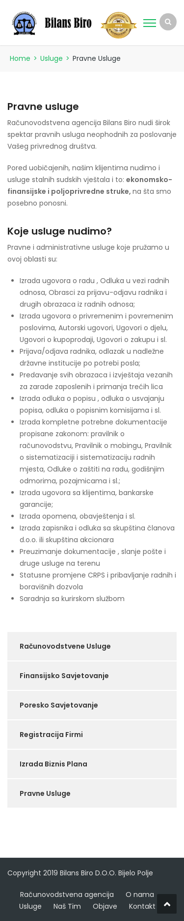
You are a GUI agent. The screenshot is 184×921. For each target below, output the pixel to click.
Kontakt (142, 906)
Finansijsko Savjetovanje (64, 676)
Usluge (51, 58)
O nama (140, 894)
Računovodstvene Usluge (65, 646)
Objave (105, 906)
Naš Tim (67, 906)
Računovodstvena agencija (67, 894)
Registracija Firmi (51, 734)
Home (20, 58)
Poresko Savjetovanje (59, 705)
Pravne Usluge (45, 793)
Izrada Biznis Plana (53, 764)
